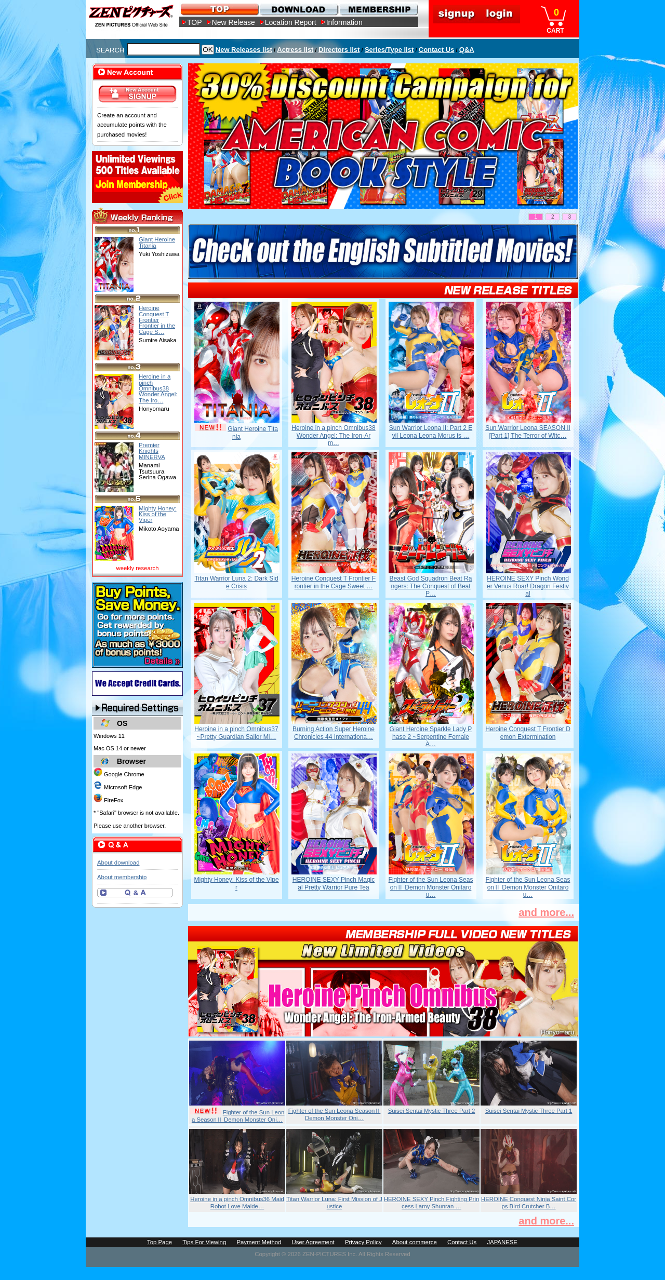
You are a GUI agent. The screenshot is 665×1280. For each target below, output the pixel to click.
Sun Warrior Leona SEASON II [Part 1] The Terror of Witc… (527, 431)
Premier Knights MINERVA (152, 451)
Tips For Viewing (204, 1242)
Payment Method (258, 1242)
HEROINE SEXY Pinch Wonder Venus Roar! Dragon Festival (528, 586)
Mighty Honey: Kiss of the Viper (236, 883)
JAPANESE (502, 1242)
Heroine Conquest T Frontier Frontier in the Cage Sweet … (333, 582)
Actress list (295, 49)
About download (118, 862)
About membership (122, 877)
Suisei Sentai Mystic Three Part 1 (529, 1111)
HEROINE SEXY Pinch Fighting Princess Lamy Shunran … (432, 1202)
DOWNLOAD (298, 9)
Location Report (290, 22)
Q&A (466, 49)
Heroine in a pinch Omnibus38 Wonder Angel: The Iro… (158, 388)
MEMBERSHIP (378, 9)
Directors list (339, 49)
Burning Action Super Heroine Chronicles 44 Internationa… (333, 732)
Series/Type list (389, 49)
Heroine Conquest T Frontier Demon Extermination (527, 732)
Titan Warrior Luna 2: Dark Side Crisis (236, 582)
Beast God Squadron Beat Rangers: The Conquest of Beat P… (431, 586)
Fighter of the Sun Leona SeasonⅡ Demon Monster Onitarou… (431, 887)
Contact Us (437, 49)
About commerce (414, 1242)
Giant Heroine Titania (157, 242)
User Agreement (313, 1242)
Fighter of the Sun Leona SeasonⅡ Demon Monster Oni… (238, 1116)
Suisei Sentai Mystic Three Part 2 (431, 1111)
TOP (194, 22)
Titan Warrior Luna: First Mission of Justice (334, 1202)
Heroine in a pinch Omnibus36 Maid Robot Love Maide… (237, 1202)
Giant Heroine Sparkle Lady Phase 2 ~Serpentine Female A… (431, 736)
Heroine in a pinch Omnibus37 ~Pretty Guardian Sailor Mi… (236, 732)
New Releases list (244, 49)
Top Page (159, 1242)
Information (344, 22)
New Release (233, 22)
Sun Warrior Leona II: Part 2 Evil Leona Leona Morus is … (430, 431)
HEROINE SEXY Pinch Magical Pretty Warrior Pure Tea (333, 883)
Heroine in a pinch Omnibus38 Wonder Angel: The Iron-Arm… (333, 435)
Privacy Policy (363, 1242)
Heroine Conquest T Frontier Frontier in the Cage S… (157, 319)
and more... (546, 912)
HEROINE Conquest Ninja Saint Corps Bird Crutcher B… (528, 1202)
